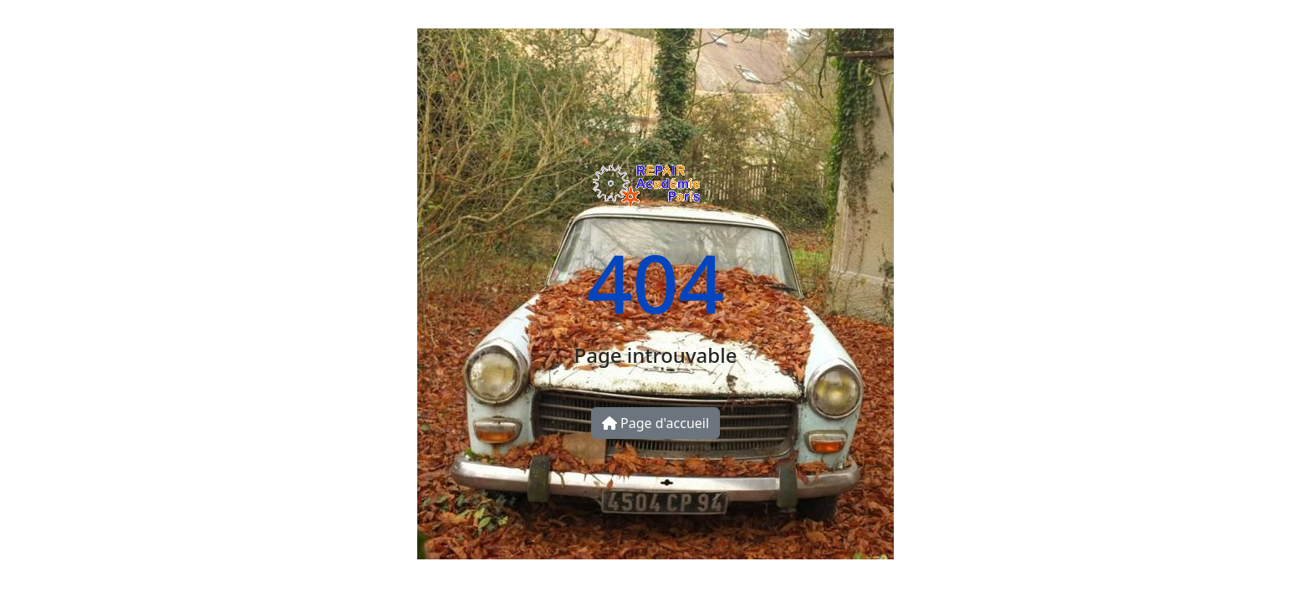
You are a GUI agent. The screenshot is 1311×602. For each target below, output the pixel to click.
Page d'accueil (655, 423)
